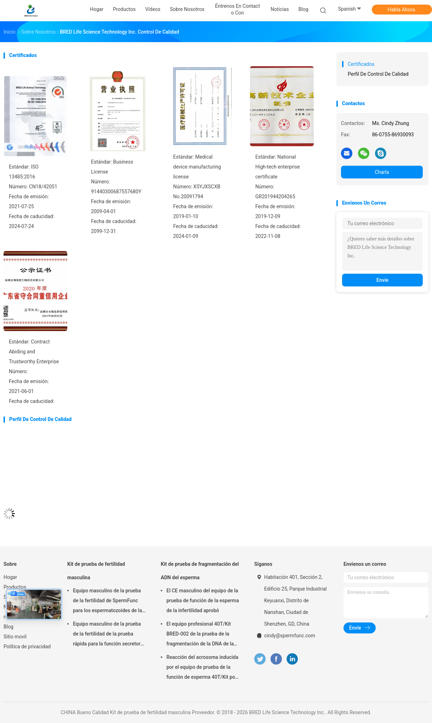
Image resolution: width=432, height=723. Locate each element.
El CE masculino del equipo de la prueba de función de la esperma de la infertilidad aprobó (202, 600)
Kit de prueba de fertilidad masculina (96, 570)
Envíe (382, 280)
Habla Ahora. (402, 9)
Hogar (10, 577)
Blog (8, 627)
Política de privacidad (27, 646)
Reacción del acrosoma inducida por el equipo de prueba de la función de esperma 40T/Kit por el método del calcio (202, 668)
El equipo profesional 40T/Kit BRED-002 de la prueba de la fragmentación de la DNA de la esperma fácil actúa (200, 635)
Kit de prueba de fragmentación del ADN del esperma (200, 570)
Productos (15, 587)
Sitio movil (15, 636)
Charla (382, 172)
